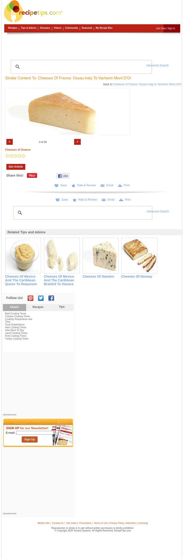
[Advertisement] (92, 46)
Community (71, 28)
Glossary (45, 28)
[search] (80, 67)
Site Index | (72, 523)
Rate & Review (86, 185)
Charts (14, 307)
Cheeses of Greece (18, 149)
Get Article (16, 166)
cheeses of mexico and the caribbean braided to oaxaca (59, 280)
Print (127, 185)
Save (63, 185)
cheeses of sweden (98, 276)
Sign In (171, 28)
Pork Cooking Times (15, 336)
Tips (61, 306)
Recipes (12, 28)
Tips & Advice (28, 28)
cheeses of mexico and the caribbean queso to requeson (21, 280)
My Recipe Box (104, 28)
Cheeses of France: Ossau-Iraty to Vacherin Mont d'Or (147, 84)
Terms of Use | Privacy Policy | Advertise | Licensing (121, 523)
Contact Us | (58, 523)
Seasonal (87, 28)
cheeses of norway (137, 276)
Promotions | (85, 523)
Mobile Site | (44, 523)
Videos (57, 28)
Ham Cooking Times (15, 327)
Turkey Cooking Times (17, 338)
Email (109, 185)
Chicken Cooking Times (17, 316)
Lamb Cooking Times (16, 333)
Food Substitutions (15, 324)
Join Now (161, 28)
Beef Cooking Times (15, 313)
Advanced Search (157, 65)
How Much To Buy (14, 330)
